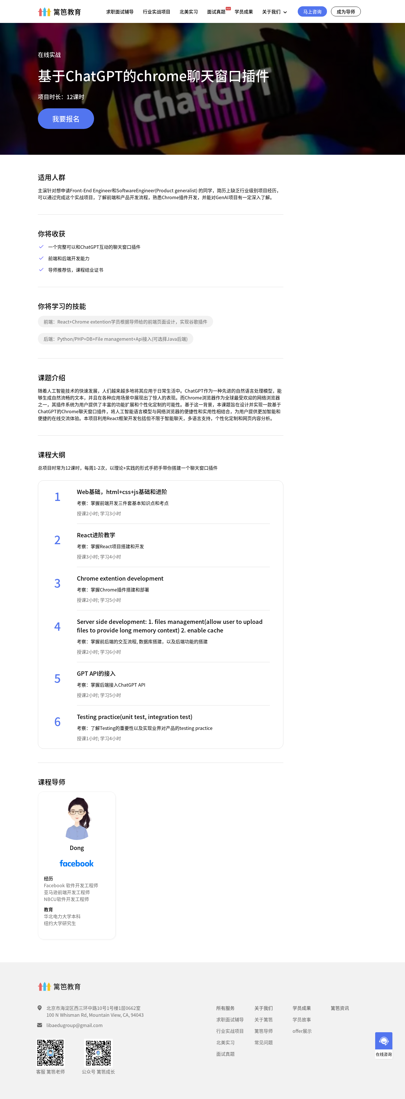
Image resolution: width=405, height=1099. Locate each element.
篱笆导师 (263, 1030)
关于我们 (276, 11)
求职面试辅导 (120, 11)
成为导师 (346, 11)
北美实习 (189, 11)
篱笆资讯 (340, 1007)
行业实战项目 (156, 11)
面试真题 (216, 11)
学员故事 (302, 1019)
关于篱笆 (263, 1019)
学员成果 (244, 11)
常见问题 (263, 1042)
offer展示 (302, 1030)
